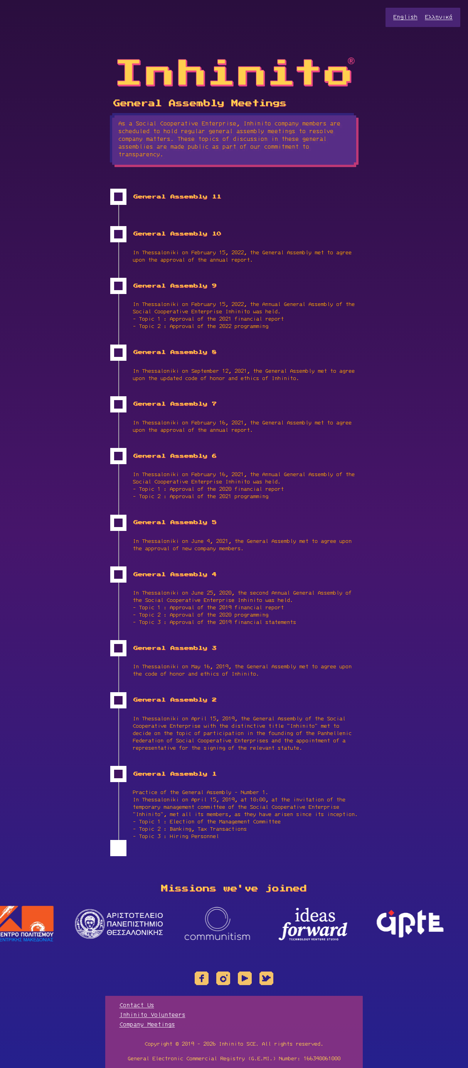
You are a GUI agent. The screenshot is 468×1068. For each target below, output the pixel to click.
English (405, 17)
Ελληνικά (439, 17)
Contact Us (137, 1005)
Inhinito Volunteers (152, 1015)
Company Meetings (147, 1024)
